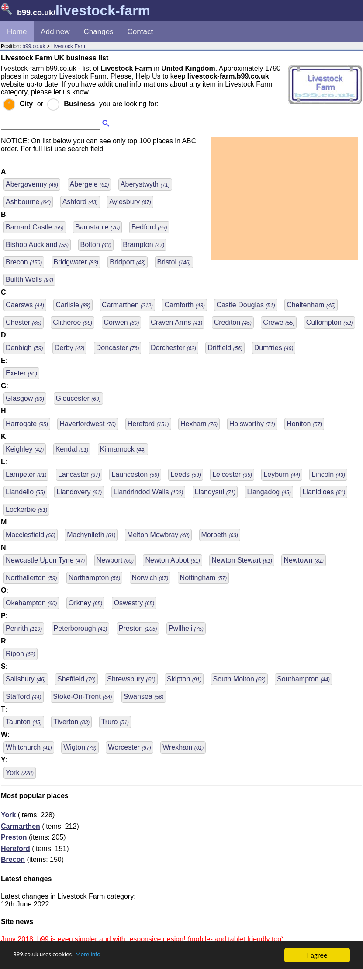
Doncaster (117, 347)
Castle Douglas (245, 305)
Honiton (304, 423)
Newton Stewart (241, 560)
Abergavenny (32, 184)
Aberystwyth (145, 184)
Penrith (24, 628)
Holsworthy (252, 423)
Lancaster (79, 474)
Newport (115, 560)
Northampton (94, 577)
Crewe (278, 322)
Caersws (25, 305)
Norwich (150, 577)
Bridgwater (76, 262)
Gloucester (78, 398)
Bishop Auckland (37, 244)
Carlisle (72, 305)
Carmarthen (127, 305)
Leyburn (281, 474)
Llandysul (215, 492)
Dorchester (173, 347)
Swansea (144, 696)
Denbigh (24, 347)
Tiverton (71, 722)
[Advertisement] (284, 198)
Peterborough (80, 628)
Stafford (23, 696)
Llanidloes (323, 492)
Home (17, 32)
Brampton (143, 244)
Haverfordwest (87, 423)
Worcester (129, 747)
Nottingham (203, 577)
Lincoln (328, 474)
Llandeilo (25, 492)
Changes (99, 32)
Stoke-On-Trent (82, 696)
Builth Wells (29, 279)
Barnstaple (97, 227)
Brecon (24, 262)
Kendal (72, 449)
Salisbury (26, 679)
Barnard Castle (35, 227)
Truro (115, 722)
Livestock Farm (68, 46)
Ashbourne (28, 201)
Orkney (85, 603)
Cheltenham (311, 305)
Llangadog (269, 492)
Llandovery (79, 492)
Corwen (121, 322)
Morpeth (219, 534)
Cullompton (329, 322)
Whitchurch (29, 747)
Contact (140, 32)
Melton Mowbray (158, 534)
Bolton (95, 244)
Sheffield (76, 679)
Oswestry (134, 603)
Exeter (21, 373)
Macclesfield (30, 534)
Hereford (148, 423)
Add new (55, 32)
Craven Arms (176, 322)
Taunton (24, 722)
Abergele (89, 184)
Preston (138, 628)
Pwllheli (186, 628)
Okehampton (31, 603)
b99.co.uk (33, 46)
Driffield (224, 347)
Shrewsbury (131, 679)
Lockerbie (26, 509)
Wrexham (183, 747)
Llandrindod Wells (148, 492)
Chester (23, 322)
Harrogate (27, 423)
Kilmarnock (123, 449)
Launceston (135, 474)
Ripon (20, 653)
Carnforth (184, 305)
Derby (69, 347)
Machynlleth (91, 534)
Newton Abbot (172, 560)
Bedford (149, 227)
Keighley (25, 449)
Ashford (80, 201)
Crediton (233, 322)
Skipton (184, 679)
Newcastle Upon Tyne (45, 560)
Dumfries (274, 347)
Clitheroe (72, 322)
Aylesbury (130, 201)
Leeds (185, 474)
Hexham (199, 423)
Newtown (303, 560)
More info (101, 955)
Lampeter (26, 474)
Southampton (303, 679)
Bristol (174, 262)
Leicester (232, 474)
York (20, 772)
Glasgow (25, 398)
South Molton (239, 679)
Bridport (127, 262)
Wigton (80, 747)
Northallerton (31, 577)
